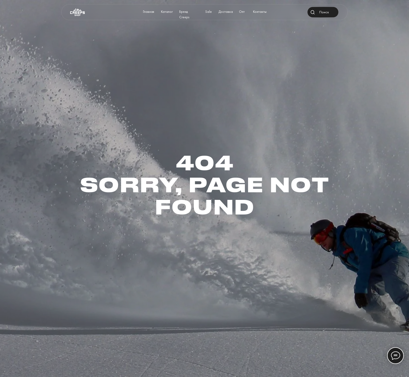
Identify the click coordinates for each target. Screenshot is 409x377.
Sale (208, 11)
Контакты (260, 11)
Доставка (226, 11)
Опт (242, 11)
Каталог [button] (167, 11)
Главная (148, 11)
